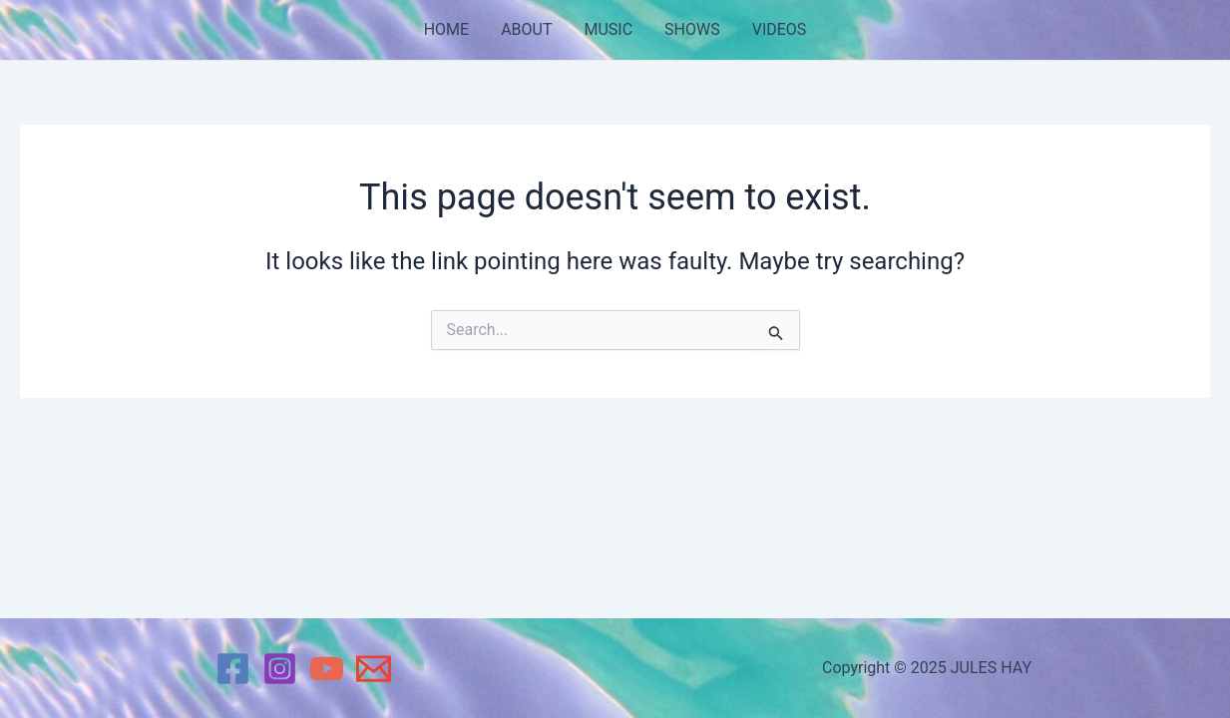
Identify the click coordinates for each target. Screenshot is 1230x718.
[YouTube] (326, 668)
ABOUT (526, 29)
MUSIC (608, 29)
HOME (446, 29)
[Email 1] (373, 668)
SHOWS (692, 29)
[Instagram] (279, 668)
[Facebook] (232, 668)
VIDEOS (779, 29)
